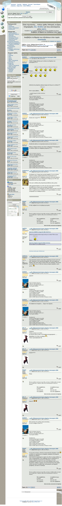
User (9, 161)
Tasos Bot (10, 133)
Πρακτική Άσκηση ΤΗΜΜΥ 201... (13, 128)
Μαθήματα (25, 4)
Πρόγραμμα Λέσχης (13, 38)
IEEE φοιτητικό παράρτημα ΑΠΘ (11, 67)
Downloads (13, 4)
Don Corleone (11, 129)
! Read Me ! (19, 4)
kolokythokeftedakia (12, 101)
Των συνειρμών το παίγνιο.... (12, 117)
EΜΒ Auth (11, 64)
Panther (11, 71)
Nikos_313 (10, 118)
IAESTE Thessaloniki (14, 65)
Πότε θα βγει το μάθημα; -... (12, 140)
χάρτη (44, 29)
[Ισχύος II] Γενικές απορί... (12, 156)
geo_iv (24, 327)
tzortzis (48, 45)
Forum (10, 25)
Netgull (24, 201)
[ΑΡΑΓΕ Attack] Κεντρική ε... (12, 148)
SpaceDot (11, 69)
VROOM (11, 70)
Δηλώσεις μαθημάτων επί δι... (12, 144)
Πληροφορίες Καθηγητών (11, 47)
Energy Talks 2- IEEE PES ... (12, 168)
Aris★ (9, 149)
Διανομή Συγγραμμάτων (14, 43)
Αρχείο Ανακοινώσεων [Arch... (12, 164)
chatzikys (40, 45)
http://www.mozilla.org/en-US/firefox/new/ (36, 251)
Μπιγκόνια (10, 125)
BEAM (10, 59)
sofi (9, 157)
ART (10, 56)
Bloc (33, 501)
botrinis (9, 110)
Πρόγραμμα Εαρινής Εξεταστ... (13, 136)
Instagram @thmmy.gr (14, 49)
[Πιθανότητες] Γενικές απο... (12, 172)
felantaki (10, 114)
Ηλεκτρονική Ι (30, 45)
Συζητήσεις (13, 5)
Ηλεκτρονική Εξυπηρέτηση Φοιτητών (13, 41)
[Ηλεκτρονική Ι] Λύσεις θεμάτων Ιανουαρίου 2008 (37, 46)
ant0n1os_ (25, 256)
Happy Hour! (19, 5)
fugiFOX (24, 228)
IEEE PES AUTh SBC (12, 169)
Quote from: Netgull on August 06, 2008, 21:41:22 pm (39, 242)
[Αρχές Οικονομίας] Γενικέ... (12, 132)
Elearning (11, 35)
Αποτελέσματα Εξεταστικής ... (12, 160)
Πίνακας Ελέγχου (11, 75)
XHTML (35, 501)
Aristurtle (11, 55)
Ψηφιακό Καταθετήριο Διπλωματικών (13, 45)
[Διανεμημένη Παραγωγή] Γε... (12, 121)
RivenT (51, 45)
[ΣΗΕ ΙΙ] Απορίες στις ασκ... (12, 100)
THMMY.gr (24, 44)
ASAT (10, 58)
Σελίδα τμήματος (13, 32)
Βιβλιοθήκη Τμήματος (14, 34)
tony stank (10, 153)
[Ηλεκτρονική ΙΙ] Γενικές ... (12, 152)
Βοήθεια (41, 27)
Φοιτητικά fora (12, 36)
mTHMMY (11, 50)
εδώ (35, 27)
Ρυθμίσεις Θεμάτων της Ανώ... (12, 104)
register (26, 13)
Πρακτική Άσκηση (13, 39)
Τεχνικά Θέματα (37, 4)
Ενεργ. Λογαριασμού (14, 27)
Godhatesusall (26, 170)
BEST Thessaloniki (13, 60)
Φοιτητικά (30, 4)
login (21, 13)
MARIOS (24, 57)
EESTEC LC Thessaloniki (11, 62)
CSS (39, 501)
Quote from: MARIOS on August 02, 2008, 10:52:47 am (40, 232)
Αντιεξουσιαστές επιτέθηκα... (12, 113)
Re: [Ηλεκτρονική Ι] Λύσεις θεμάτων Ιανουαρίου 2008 (44, 113)
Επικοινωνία (12, 29)
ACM (10, 54)
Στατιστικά (10, 179)
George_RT (10, 105)
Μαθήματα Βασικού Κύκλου (37, 44)
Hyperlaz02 (10, 176)
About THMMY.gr (27, 5)
